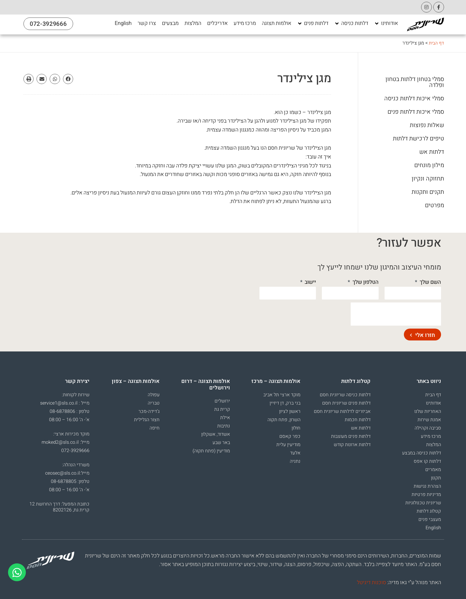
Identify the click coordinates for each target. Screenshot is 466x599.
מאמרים (433, 469)
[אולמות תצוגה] (276, 23)
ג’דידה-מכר (149, 411)
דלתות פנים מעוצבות (351, 436)
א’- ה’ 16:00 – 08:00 (69, 419)
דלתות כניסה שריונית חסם (345, 394)
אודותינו (433, 403)
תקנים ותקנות (428, 192)
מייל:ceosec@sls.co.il (67, 473)
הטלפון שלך (365, 282)
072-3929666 (75, 450)
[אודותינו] (386, 23)
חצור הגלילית (147, 419)
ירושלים (222, 401)
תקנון (436, 477)
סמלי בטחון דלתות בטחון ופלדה (414, 82)
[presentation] (396, 314)
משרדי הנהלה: (75, 464)
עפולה (154, 394)
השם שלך (429, 282)
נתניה (295, 461)
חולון (296, 428)
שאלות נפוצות (427, 125)
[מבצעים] (170, 23)
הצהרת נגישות (427, 486)
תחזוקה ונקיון (428, 179)
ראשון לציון (289, 411)
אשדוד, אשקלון (215, 434)
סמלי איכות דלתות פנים (416, 112)
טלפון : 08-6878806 (69, 411)
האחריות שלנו (427, 411)
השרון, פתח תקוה (283, 419)
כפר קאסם (289, 436)
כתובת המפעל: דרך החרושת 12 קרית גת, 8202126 (59, 507)
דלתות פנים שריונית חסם (346, 403)
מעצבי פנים (429, 519)
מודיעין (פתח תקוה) (211, 450)
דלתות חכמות (358, 419)
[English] (123, 23)
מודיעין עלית (288, 444)
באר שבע (221, 442)
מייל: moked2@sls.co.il (65, 442)
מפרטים (434, 205)
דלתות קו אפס (427, 461)
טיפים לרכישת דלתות (418, 139)
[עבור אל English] (123, 23)
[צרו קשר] (147, 23)
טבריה (154, 403)
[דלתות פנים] (312, 23)
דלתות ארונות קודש (352, 444)
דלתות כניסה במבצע (421, 453)
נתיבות (223, 426)
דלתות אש (431, 152)
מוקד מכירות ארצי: (71, 434)
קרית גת (222, 409)
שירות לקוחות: (75, 394)
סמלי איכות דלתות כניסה (414, 99)
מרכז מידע (431, 436)
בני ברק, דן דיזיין (285, 403)
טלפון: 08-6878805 (70, 481)
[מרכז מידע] (245, 23)
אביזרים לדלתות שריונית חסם (342, 411)
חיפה (154, 428)
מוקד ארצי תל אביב (281, 394)
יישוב (309, 282)
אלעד (295, 453)
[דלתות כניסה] (351, 23)
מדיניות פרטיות (426, 494)
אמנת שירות (429, 419)
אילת (225, 417)
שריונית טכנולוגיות (423, 502)
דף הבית (436, 43)
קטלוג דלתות (429, 511)
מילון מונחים (429, 165)
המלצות (433, 444)
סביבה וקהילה (428, 428)
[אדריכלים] (217, 23)
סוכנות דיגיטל (371, 583)
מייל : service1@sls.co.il (64, 403)
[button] (68, 79)
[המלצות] (193, 23)
